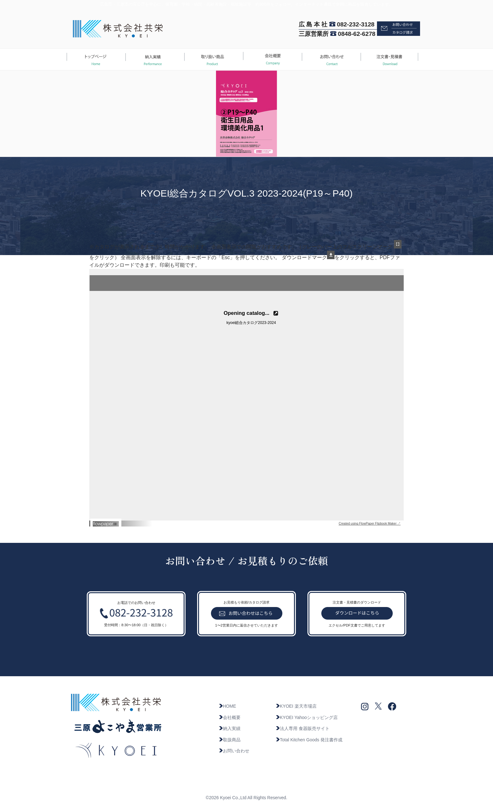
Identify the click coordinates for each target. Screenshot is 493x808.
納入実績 (230, 728)
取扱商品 (230, 739)
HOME (227, 706)
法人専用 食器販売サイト (302, 728)
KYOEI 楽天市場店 (296, 706)
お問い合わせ (234, 750)
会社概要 (230, 717)
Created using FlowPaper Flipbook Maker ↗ (370, 523)
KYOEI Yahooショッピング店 (306, 717)
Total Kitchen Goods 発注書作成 (308, 739)
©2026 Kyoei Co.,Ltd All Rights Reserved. (246, 797)
